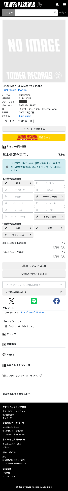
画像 (18, 183)
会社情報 (6, 472)
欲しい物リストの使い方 (13, 430)
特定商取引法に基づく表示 (14, 460)
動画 (18, 228)
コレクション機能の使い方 (14, 434)
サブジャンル (18, 234)
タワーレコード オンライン (14, 411)
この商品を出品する (33, 291)
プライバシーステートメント (14, 463)
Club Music (25, 116)
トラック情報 (49, 216)
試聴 (49, 228)
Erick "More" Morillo (15, 90)
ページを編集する (34, 128)
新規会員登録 (8, 414)
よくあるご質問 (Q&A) (12, 443)
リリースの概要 (49, 196)
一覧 (61, 12)
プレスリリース (9, 476)
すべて (7, 12)
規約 (4, 456)
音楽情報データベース (12, 427)
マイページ (7, 418)
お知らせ (6, 447)
